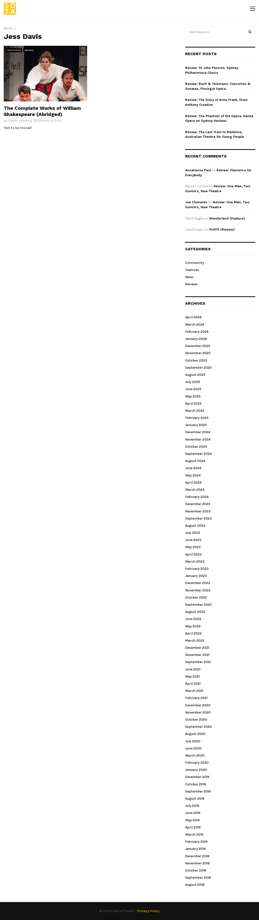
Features (192, 270)
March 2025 (194, 411)
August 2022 (195, 612)
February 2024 (197, 497)
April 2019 (193, 827)
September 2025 (198, 367)
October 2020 (196, 719)
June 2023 (193, 540)
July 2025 (192, 382)
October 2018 (195, 870)
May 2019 (192, 820)
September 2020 (198, 727)
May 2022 (193, 626)
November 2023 (197, 511)
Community (14, 50)
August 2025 (195, 375)
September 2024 (198, 454)
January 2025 (196, 425)
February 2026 (197, 332)
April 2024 (193, 482)
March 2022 (194, 640)
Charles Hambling (20, 120)
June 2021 (192, 669)
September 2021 (198, 662)
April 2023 (193, 554)
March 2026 (194, 324)
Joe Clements (196, 202)
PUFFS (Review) (222, 229)
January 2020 (196, 770)
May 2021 (192, 676)
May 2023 (193, 547)
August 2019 (194, 798)
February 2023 (197, 569)
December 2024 (197, 432)
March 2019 (194, 834)
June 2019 (192, 813)
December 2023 (197, 504)
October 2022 (196, 597)
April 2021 (193, 684)
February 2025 (197, 418)
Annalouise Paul (198, 170)
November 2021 (197, 655)
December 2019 (197, 777)
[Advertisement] (136, 80)
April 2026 (193, 317)
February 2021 (196, 698)
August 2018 (195, 885)
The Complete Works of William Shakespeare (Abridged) (42, 111)
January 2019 (195, 849)
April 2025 (193, 403)
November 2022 (197, 590)
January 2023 (196, 576)
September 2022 (198, 605)
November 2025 (197, 353)
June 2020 (193, 748)
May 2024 (193, 475)
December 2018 (197, 856)
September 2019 (198, 791)
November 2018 (197, 863)
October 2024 (196, 446)
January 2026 (196, 339)
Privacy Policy (148, 911)
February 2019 (196, 842)
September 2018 (198, 877)
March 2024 (194, 490)
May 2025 (193, 396)
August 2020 (195, 734)
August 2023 (195, 525)
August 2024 (195, 461)
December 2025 (197, 346)
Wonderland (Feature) (227, 218)
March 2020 (195, 755)
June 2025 (193, 389)
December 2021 (197, 648)
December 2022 (197, 583)
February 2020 (197, 763)
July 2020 (192, 741)
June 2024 (193, 468)
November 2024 (197, 439)
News (189, 277)
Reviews (29, 50)
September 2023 (198, 518)
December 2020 (197, 705)
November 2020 (198, 712)
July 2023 (192, 533)
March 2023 (194, 561)
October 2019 (195, 784)
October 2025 (196, 360)
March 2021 (194, 691)
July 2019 (192, 806)
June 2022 (193, 619)
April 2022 (193, 633)
